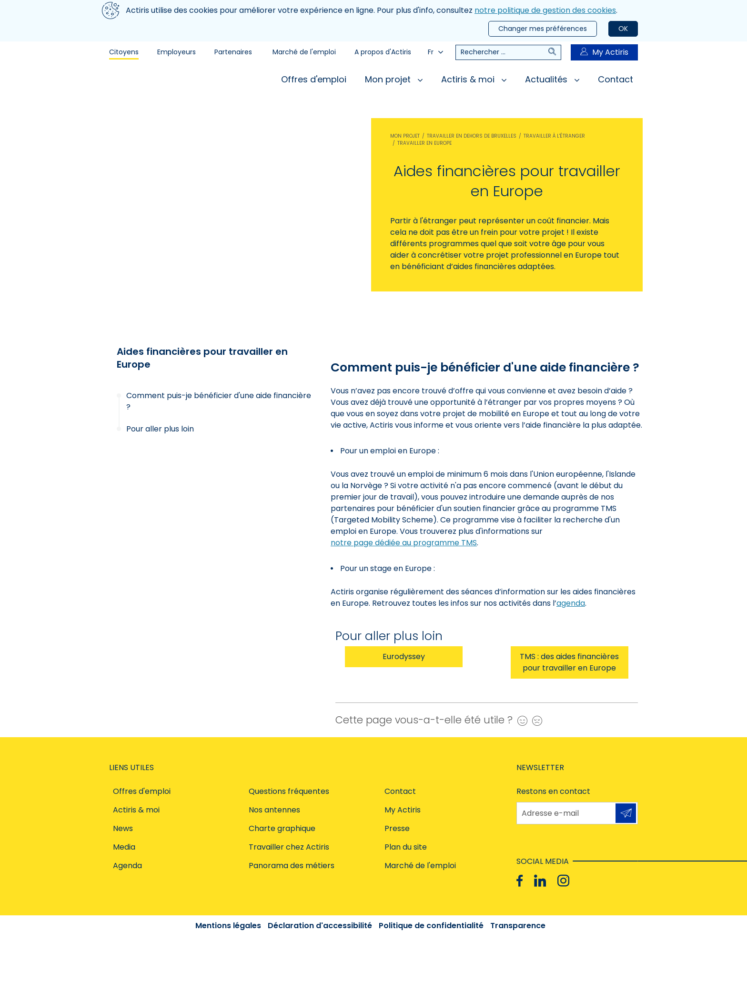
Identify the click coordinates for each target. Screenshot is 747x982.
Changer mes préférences (542, 28)
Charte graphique (282, 828)
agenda (570, 603)
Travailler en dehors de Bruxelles (471, 136)
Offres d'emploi (313, 79)
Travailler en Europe (424, 143)
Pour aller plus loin (160, 428)
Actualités (552, 79)
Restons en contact (553, 791)
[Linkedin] (540, 881)
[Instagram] (563, 881)
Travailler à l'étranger (554, 136)
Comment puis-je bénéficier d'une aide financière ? (218, 401)
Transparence (517, 925)
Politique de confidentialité (431, 925)
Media (124, 847)
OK (623, 28)
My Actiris (604, 52)
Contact (615, 79)
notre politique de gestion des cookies (545, 10)
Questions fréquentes (289, 791)
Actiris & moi (473, 79)
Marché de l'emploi (304, 52)
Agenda (127, 865)
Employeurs (176, 52)
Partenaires (233, 52)
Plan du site (405, 847)
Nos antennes (274, 809)
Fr (435, 52)
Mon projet (394, 79)
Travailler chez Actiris (289, 847)
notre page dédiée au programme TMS (404, 542)
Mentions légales (228, 925)
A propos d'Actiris (382, 52)
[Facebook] (519, 881)
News (123, 828)
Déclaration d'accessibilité (320, 925)
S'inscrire (626, 813)
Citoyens (124, 52)
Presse (397, 828)
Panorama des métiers (291, 865)
